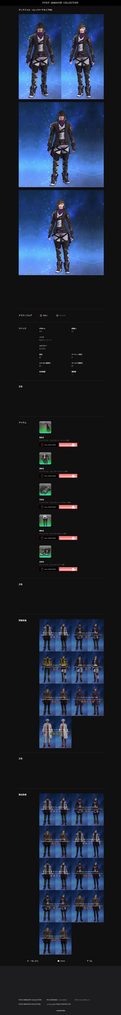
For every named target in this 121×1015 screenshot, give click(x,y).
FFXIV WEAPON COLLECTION (30, 1004)
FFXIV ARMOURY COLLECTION (61, 3)
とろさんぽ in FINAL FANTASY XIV (59, 1004)
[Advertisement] (61, 291)
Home (61, 961)
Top (89, 961)
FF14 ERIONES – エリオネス (57, 1000)
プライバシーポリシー (82, 1000)
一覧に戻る (32, 961)
